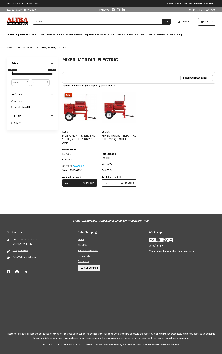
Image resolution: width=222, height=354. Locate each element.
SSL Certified (89, 267)
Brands (171, 34)
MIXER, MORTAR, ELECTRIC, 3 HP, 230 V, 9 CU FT (119, 137)
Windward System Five (134, 344)
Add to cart (79, 182)
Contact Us (83, 261)
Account (184, 21)
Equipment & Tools (26, 34)
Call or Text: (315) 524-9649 (202, 10)
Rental (10, 34)
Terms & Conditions (88, 250)
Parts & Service (116, 34)
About (178, 3)
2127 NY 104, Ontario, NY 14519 (21, 10)
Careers (198, 3)
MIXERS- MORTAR (26, 47)
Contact (188, 3)
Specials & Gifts (136, 34)
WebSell (104, 344)
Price (32, 63)
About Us (82, 245)
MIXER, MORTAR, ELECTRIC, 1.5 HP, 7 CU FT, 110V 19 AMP (79, 139)
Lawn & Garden (74, 34)
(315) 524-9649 (20, 250)
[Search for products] (99, 22)
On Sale (32, 116)
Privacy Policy (85, 256)
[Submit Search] (166, 22)
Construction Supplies (51, 34)
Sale (16, 123)
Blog (179, 34)
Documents (209, 3)
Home (170, 3)
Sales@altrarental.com (24, 257)
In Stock (32, 94)
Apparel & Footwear (95, 34)
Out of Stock (20, 107)
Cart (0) (207, 21)
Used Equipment (156, 34)
